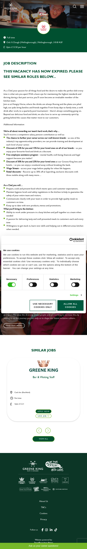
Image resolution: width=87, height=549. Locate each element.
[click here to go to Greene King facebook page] (42, 529)
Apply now (43, 411)
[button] (74, 6)
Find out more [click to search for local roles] (14, 325)
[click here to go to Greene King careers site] (43, 476)
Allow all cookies (70, 305)
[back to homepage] (10, 6)
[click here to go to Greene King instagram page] (46, 529)
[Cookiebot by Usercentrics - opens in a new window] (71, 240)
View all (43, 438)
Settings (74, 295)
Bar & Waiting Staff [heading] (43, 377)
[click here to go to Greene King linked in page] (51, 529)
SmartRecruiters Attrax (43, 542)
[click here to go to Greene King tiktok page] (56, 529)
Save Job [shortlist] (42, 416)
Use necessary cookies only (43, 305)
